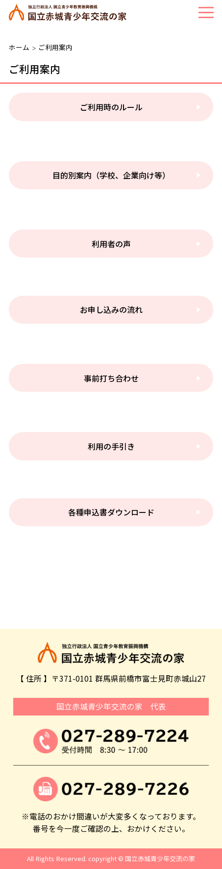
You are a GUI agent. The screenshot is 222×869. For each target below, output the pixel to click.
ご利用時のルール (111, 107)
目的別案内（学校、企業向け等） (111, 175)
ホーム (19, 47)
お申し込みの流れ (111, 309)
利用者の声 (111, 244)
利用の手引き (111, 446)
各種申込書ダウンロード (111, 512)
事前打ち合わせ (111, 378)
